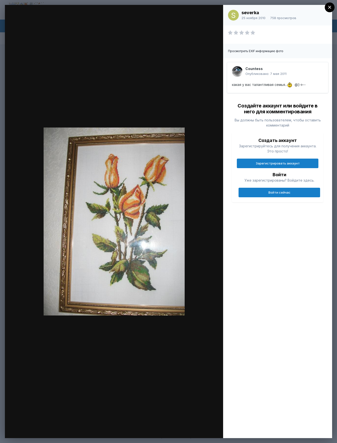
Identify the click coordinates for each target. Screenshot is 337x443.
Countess (254, 69)
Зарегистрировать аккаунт (278, 163)
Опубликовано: (266, 74)
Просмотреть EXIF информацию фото (255, 51)
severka (250, 12)
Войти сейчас (279, 192)
